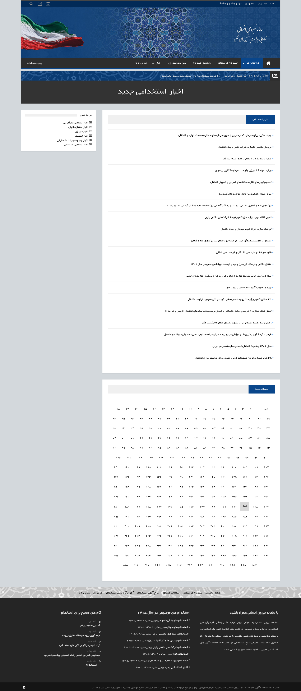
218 (212, 535)
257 (116, 554)
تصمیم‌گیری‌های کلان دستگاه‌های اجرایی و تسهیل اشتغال (241, 182)
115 (191, 466)
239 (148, 544)
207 (169, 525)
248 (212, 554)
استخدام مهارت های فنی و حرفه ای (169, 658)
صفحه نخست (212, 590)
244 (255, 554)
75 (259, 446)
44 (214, 427)
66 (177, 437)
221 (180, 535)
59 (241, 437)
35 (132, 417)
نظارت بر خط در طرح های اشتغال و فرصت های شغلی (244, 252)
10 (195, 407)
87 (150, 446)
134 (148, 476)
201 (234, 525)
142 (223, 485)
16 (141, 407)
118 (159, 466)
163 (159, 495)
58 (250, 437)
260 (227, 564)
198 (266, 525)
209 (148, 525)
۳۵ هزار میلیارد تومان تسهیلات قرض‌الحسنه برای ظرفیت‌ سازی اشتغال (233, 358)
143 (212, 485)
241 (126, 544)
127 (223, 476)
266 (163, 564)
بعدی (131, 564)
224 (148, 535)
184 (255, 515)
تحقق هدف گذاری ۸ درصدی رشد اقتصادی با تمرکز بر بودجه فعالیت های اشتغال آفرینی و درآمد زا (218, 311)
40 (250, 427)
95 (238, 456)
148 (159, 485)
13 (168, 407)
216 (234, 535)
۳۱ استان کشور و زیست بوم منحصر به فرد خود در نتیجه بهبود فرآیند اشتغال (230, 299)
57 (259, 437)
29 (186, 417)
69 (150, 437)
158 (212, 495)
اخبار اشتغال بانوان (78, 127)
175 (191, 505)
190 (191, 515)
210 (137, 525)
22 (250, 417)
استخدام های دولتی (177, 625)
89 (132, 446)
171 (234, 505)
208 (159, 525)
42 (232, 427)
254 (148, 554)
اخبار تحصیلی (82, 136)
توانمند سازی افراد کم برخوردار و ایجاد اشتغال (246, 229)
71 (132, 437)
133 (159, 476)
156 (234, 495)
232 (223, 544)
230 (244, 544)
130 (191, 476)
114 (201, 466)
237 (169, 544)
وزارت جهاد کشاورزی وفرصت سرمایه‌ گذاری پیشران (243, 170)
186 (234, 515)
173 (212, 505)
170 (244, 505)
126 (234, 476)
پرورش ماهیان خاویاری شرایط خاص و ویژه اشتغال (245, 147)
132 (169, 476)
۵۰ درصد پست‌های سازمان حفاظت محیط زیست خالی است (216, 76)
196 (126, 515)
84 (177, 446)
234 (201, 544)
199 (255, 525)
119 (148, 466)
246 (234, 554)
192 (169, 515)
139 (255, 485)
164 (148, 495)
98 (211, 456)
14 (159, 407)
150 (137, 485)
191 (180, 515)
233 (212, 544)
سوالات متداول (171, 590)
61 (223, 437)
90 (123, 446)
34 (141, 417)
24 (232, 417)
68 (159, 437)
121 (126, 466)
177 (169, 505)
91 (114, 446)
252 (169, 554)
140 (244, 485)
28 (196, 417)
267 (152, 564)
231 (234, 544)
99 (202, 456)
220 (191, 535)
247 (223, 554)
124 (255, 476)
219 (201, 535)
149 (148, 485)
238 (159, 544)
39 (259, 427)
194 (148, 515)
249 (201, 554)
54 (123, 427)
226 (126, 535)
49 (168, 427)
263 (195, 564)
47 (186, 427)
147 (169, 485)
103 (160, 456)
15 (150, 407)
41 (241, 427)
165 (137, 495)
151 (126, 485)
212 (116, 525)
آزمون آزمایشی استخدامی (119, 590)
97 (220, 456)
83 (186, 446)
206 (180, 525)
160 (191, 495)
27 (205, 417)
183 (266, 515)
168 (266, 505)
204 (201, 525)
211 (126, 525)
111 (234, 466)
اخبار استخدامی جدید (176, 665)
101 (181, 456)
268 (141, 564)
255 (137, 554)
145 (191, 485)
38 (268, 427)
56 (268, 437)
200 (244, 525)
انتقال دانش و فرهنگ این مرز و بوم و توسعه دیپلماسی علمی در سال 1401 (231, 264)
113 (212, 466)
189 (201, 515)
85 (168, 446)
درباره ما (97, 590)
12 (177, 407)
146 (180, 485)
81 (205, 446)
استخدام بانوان (179, 652)
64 (196, 437)
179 (148, 505)
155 (244, 495)
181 (127, 505)
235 (191, 544)
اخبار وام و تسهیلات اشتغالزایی (73, 140)
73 (114, 437)
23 (241, 417)
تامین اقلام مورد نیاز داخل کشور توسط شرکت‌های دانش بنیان (238, 217)
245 (244, 554)
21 (259, 417)
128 (212, 476)
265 (173, 564)
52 (141, 427)
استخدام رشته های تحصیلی (173, 632)
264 (184, 564)
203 (212, 525)
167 (116, 495)
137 (116, 476)
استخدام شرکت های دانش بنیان (170, 645)
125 (244, 476)
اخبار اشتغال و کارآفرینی (76, 123)
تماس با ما (84, 590)
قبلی (270, 407)
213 (266, 535)
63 (205, 437)
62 (214, 437)
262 (205, 564)
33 (150, 417)
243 (266, 554)
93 (257, 456)
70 (141, 437)
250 (191, 554)
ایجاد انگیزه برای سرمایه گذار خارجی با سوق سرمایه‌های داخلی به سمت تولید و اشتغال (225, 135)
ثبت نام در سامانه (192, 590)
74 (268, 446)
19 (113, 407)
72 (123, 437)
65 (186, 437)
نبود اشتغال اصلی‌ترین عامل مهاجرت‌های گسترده (245, 194)
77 (241, 446)
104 (149, 456)
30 (177, 417)
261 (216, 564)
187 (223, 515)
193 (159, 515)
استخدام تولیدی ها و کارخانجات (171, 638)
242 (116, 544)
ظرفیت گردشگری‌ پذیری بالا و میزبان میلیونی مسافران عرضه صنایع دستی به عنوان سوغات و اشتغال (218, 334)
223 (159, 535)
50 (159, 427)
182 (116, 505)
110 (244, 466)
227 (116, 535)
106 (128, 456)
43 (223, 427)
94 (247, 456)
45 (205, 427)
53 (132, 427)
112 (223, 466)
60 (232, 437)
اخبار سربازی (82, 131)
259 (238, 564)
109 (255, 466)
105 (139, 456)
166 (126, 495)
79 (223, 446)
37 (114, 417)
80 (214, 446)
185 (244, 515)
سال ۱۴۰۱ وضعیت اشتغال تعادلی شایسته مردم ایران (242, 346)
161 (180, 495)
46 (196, 427)
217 (223, 535)
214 (255, 535)
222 (169, 535)
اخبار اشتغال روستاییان (76, 145)
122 (116, 466)
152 (116, 485)
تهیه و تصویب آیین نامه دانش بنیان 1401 (248, 287)
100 (192, 456)
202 (223, 525)
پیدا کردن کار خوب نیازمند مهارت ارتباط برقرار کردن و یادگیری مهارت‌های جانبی (229, 276)
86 (159, 446)
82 (196, 446)
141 (234, 485)
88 (141, 446)
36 (123, 417)
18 (122, 407)
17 (131, 407)
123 (266, 476)
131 (180, 476)
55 (114, 427)
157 (223, 495)
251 (180, 554)
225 (137, 535)
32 (159, 417)
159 (201, 495)
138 (266, 485)
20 (268, 417)
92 (266, 456)
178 (159, 505)
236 (180, 544)
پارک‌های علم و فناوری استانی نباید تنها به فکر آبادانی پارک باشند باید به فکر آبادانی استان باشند (219, 205)
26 (214, 417)
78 (232, 446)
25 (223, 417)
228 (266, 544)
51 (150, 427)
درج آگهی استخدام (148, 590)
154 (255, 495)
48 (177, 427)
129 (201, 476)
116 (180, 466)
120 (137, 466)
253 (159, 554)
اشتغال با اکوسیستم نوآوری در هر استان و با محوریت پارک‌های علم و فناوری (231, 241)
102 (171, 456)
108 (266, 466)
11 (186, 407)
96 (229, 456)
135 (137, 476)
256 (126, 554)
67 (168, 437)
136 (126, 476)
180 (137, 505)
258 (248, 564)
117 (169, 466)
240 (137, 544)
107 (117, 456)
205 (191, 525)
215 (244, 535)
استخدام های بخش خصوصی (172, 618)
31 (168, 417)
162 (169, 495)
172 (223, 505)
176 (180, 505)
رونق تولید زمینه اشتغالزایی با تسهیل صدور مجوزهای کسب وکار (237, 323)
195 (137, 515)
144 (201, 485)
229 (255, 544)
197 (116, 515)
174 (202, 505)
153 (266, 495)
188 (212, 515)
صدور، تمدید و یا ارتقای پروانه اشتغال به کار (247, 159)
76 (250, 446)
